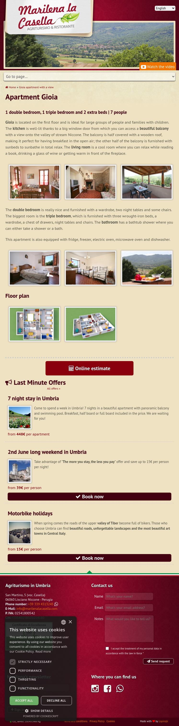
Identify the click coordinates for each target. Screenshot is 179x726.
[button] (41, 710)
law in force (135, 653)
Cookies (110, 721)
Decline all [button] (56, 700)
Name (98, 596)
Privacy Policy (97, 721)
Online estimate (89, 368)
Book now (89, 496)
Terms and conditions (76, 721)
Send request (158, 661)
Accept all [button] (24, 700)
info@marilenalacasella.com (36, 608)
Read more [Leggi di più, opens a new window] (43, 651)
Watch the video (158, 66)
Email (99, 607)
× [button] (70, 622)
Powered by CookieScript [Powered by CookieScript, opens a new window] (40, 716)
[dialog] (41, 668)
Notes (98, 618)
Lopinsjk (163, 721)
